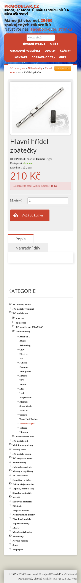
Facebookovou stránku (51, 29)
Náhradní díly (35, 68)
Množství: (16, 200)
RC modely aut (17, 68)
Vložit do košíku (32, 215)
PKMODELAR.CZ (40, 9)
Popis (21, 238)
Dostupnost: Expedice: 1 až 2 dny (21, 165)
